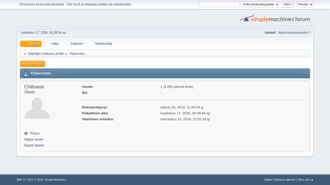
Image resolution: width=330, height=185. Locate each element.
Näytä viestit (33, 139)
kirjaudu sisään (96, 4)
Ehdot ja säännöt (285, 179)
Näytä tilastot (34, 145)
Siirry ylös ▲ (306, 179)
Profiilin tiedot (32, 64)
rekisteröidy (122, 4)
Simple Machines (55, 179)
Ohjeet (268, 179)
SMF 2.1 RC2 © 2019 (29, 179)
